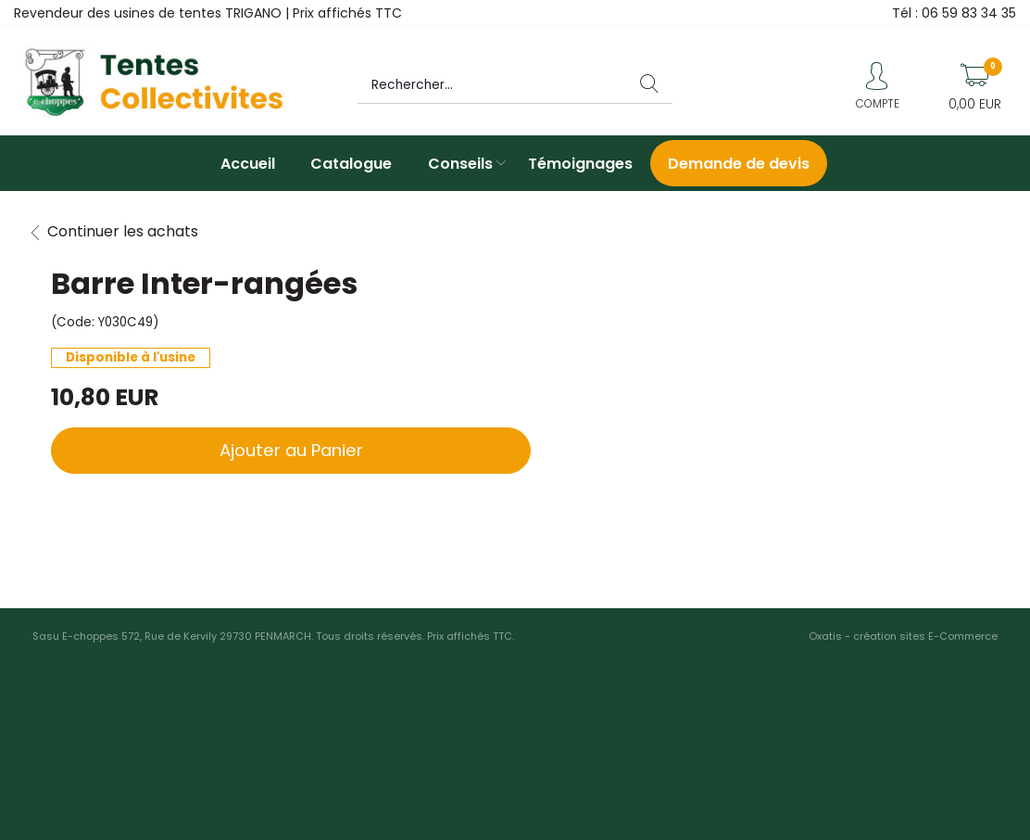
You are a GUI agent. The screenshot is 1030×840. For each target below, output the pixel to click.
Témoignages (580, 163)
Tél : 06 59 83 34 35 (954, 13)
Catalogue (351, 163)
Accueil (247, 163)
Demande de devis (739, 163)
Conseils (460, 163)
